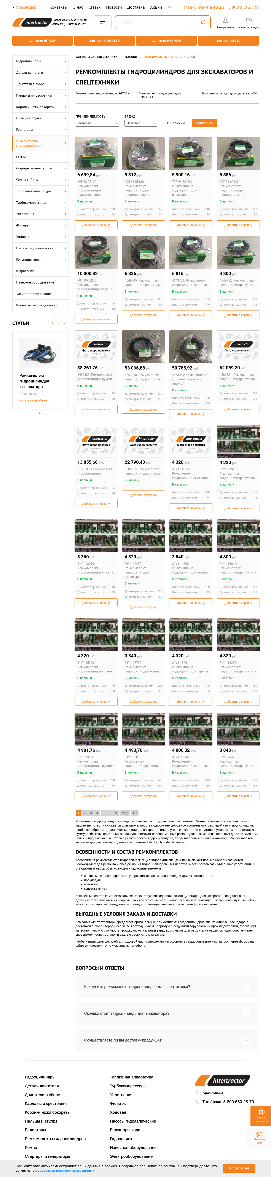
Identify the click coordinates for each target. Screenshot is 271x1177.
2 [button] (42, 410)
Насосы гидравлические (41, 245)
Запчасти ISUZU (229, 41)
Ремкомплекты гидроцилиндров (41, 140)
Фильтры (41, 222)
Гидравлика (25, 268)
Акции (156, 7)
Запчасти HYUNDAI (167, 41)
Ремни (21, 154)
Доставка (136, 7)
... (171, 5)
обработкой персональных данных (64, 1170)
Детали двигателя (41, 69)
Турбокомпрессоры (41, 199)
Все (134, 810)
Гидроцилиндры (41, 58)
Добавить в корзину (96, 222)
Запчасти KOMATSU (104, 41)
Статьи (95, 7)
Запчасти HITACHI (41, 41)
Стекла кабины (41, 177)
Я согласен (239, 1168)
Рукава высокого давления (36, 302)
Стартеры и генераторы (41, 165)
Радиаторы (41, 126)
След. (125, 810)
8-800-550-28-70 (238, 1099)
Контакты (58, 7)
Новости (114, 7)
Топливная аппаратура (41, 188)
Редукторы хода (41, 256)
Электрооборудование (33, 291)
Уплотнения (41, 211)
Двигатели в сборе (41, 81)
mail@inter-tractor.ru (204, 7)
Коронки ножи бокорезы (41, 104)
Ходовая (41, 234)
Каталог (131, 54)
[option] (40, 367)
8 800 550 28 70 (243, 7)
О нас (78, 7)
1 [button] (39, 410)
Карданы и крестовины (41, 92)
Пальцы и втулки (41, 115)
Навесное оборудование (35, 279)
